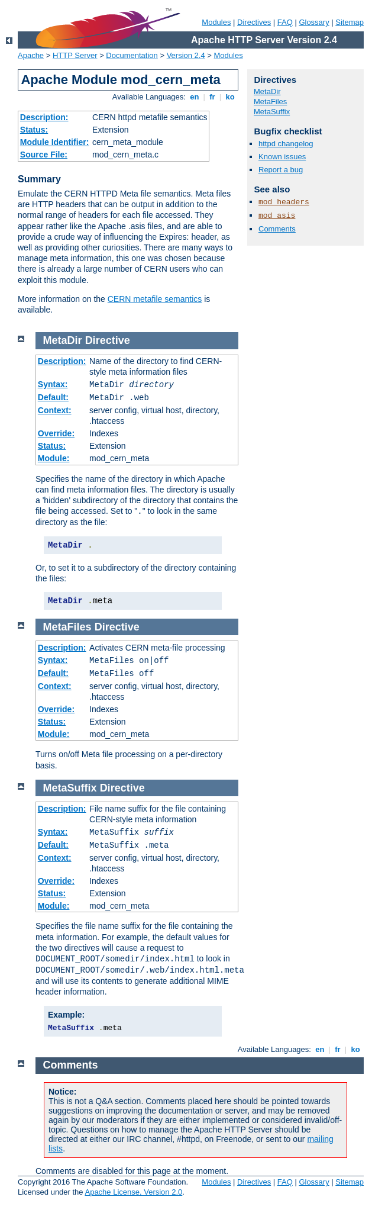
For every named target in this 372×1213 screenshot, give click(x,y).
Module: (54, 458)
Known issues (282, 156)
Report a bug (280, 169)
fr (213, 96)
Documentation (131, 55)
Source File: (43, 154)
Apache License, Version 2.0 (133, 1192)
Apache (31, 55)
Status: (34, 129)
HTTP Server (75, 55)
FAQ (285, 22)
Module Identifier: (54, 142)
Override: (56, 433)
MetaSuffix (272, 111)
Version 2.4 (186, 55)
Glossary (314, 22)
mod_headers (283, 202)
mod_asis (276, 215)
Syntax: (53, 384)
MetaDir (267, 91)
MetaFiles (270, 101)
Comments (277, 228)
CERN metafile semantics (155, 299)
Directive (107, 340)
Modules (216, 22)
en (194, 96)
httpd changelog (285, 143)
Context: (55, 410)
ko (230, 96)
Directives (254, 22)
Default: (53, 397)
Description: (44, 117)
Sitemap (349, 22)
